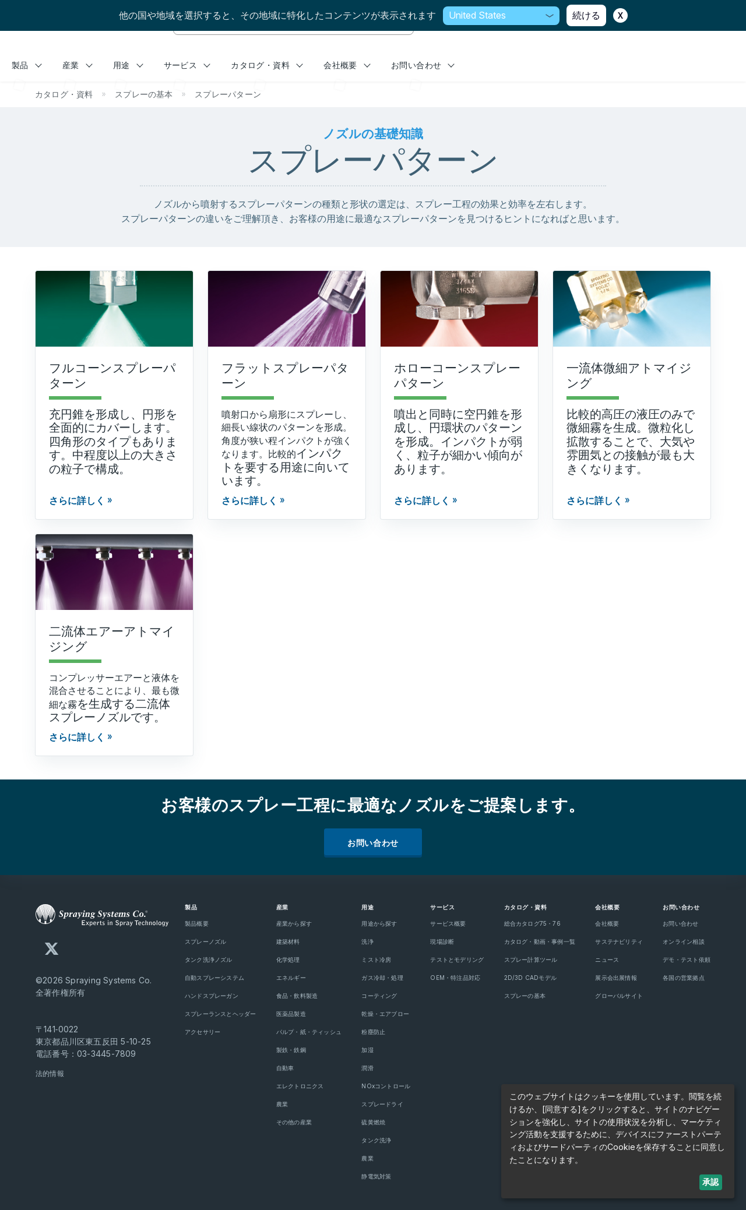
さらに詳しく (77, 500)
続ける (586, 15)
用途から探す (379, 923)
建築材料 (288, 941)
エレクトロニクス (300, 1085)
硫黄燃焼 (373, 1122)
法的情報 (50, 1073)
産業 (77, 65)
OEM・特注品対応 (455, 977)
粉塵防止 (373, 1031)
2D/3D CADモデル (530, 977)
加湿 (367, 1049)
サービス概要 (448, 923)
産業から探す (294, 923)
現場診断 (442, 941)
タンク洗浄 (376, 1140)
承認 (710, 1182)
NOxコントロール (385, 1085)
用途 (128, 65)
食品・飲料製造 (297, 995)
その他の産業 (294, 1122)
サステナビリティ (619, 941)
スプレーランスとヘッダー (220, 1013)
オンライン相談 (683, 941)
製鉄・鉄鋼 (291, 1049)
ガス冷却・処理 (382, 977)
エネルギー (291, 977)
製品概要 (197, 923)
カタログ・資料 (267, 65)
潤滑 (367, 1067)
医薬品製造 (291, 1013)
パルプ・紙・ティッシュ (309, 1031)
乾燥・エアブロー (385, 1013)
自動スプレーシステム (214, 977)
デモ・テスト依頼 (686, 959)
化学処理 (288, 959)
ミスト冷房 (376, 959)
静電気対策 (376, 1176)
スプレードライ (382, 1103)
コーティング (379, 995)
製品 (27, 65)
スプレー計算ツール (531, 959)
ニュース (607, 959)
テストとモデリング (457, 959)
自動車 (285, 1067)
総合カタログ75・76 (532, 923)
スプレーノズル (205, 941)
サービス (187, 65)
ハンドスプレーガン (211, 995)
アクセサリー (202, 1031)
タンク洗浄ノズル (209, 959)
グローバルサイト (619, 995)
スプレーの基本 (525, 995)
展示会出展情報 (615, 977)
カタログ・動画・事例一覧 (540, 941)
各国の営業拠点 (683, 977)
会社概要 (346, 65)
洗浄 (367, 941)
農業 (282, 1103)
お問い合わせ (423, 65)
